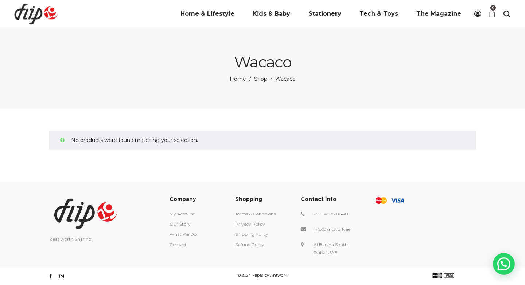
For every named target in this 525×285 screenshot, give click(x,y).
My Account (182, 214)
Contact (178, 244)
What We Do (183, 234)
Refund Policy (249, 244)
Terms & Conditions (255, 214)
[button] (504, 263)
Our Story (180, 224)
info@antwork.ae (332, 229)
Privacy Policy (250, 224)
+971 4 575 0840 (331, 214)
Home (238, 79)
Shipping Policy (251, 234)
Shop (260, 79)
